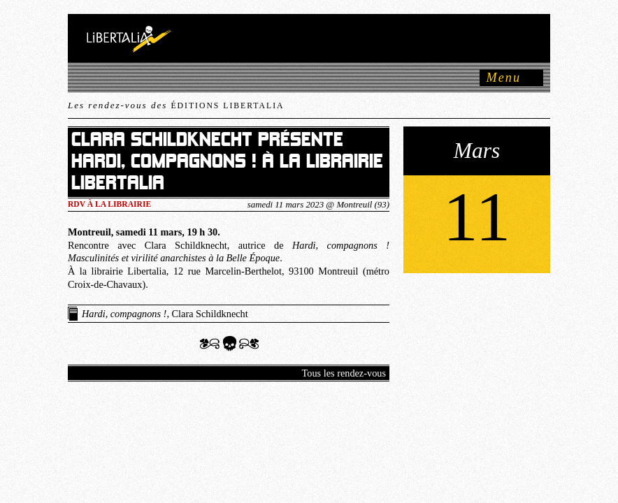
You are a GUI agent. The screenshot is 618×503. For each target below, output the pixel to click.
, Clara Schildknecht (165, 313)
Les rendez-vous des (176, 105)
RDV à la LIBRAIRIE (109, 204)
